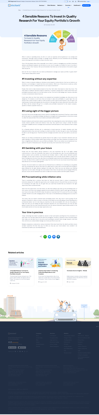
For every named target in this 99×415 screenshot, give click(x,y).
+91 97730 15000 (42, 1)
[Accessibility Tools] (76, 1)
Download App (82, 1)
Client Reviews (51, 5)
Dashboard (77, 5)
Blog (19, 10)
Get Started (86, 5)
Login (88, 1)
